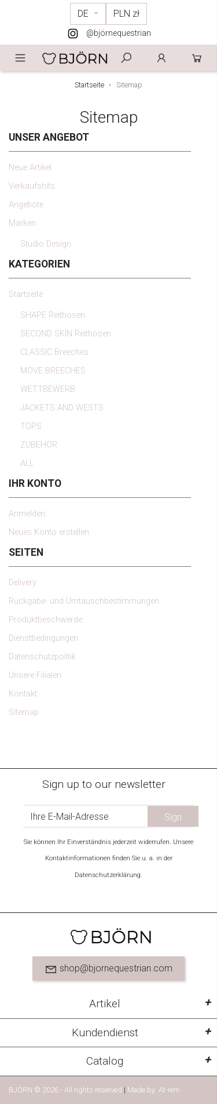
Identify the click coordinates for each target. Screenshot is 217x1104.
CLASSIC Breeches (54, 352)
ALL (27, 463)
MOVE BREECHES (53, 371)
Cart (196, 58)
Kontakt (23, 694)
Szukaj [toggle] (126, 58)
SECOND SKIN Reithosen (65, 334)
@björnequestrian (118, 33)
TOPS (31, 426)
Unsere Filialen (35, 675)
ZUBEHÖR (38, 445)
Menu (20, 58)
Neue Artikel (30, 168)
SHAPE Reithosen (52, 315)
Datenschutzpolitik (42, 657)
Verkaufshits (32, 186)
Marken (22, 223)
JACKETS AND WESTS (62, 408)
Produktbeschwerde (45, 620)
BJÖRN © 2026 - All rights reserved (66, 1089)
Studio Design (45, 244)
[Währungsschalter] (126, 14)
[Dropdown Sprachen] (87, 14)
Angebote (26, 205)
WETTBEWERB (47, 389)
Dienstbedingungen (43, 638)
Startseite (26, 294)
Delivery (22, 583)
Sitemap (24, 712)
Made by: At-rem (153, 1089)
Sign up (173, 819)
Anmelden (161, 58)
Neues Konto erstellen (49, 532)
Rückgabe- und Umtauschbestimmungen (84, 601)
